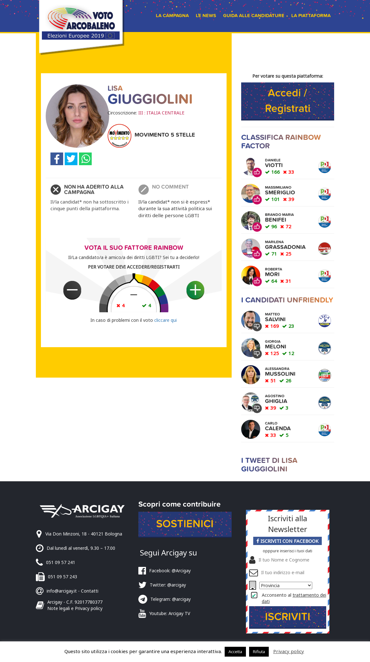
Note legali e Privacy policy (74, 608)
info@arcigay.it (62, 591)
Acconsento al (294, 598)
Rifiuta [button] (259, 651)
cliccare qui (165, 320)
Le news (206, 15)
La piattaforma (311, 15)
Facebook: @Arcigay (170, 571)
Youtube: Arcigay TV (169, 613)
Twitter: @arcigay (168, 585)
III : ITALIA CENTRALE (161, 113)
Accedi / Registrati (287, 101)
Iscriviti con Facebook (287, 541)
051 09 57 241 (60, 562)
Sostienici (185, 523)
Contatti (89, 591)
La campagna (172, 15)
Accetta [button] (235, 651)
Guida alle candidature (253, 15)
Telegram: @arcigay (170, 599)
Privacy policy (288, 651)
